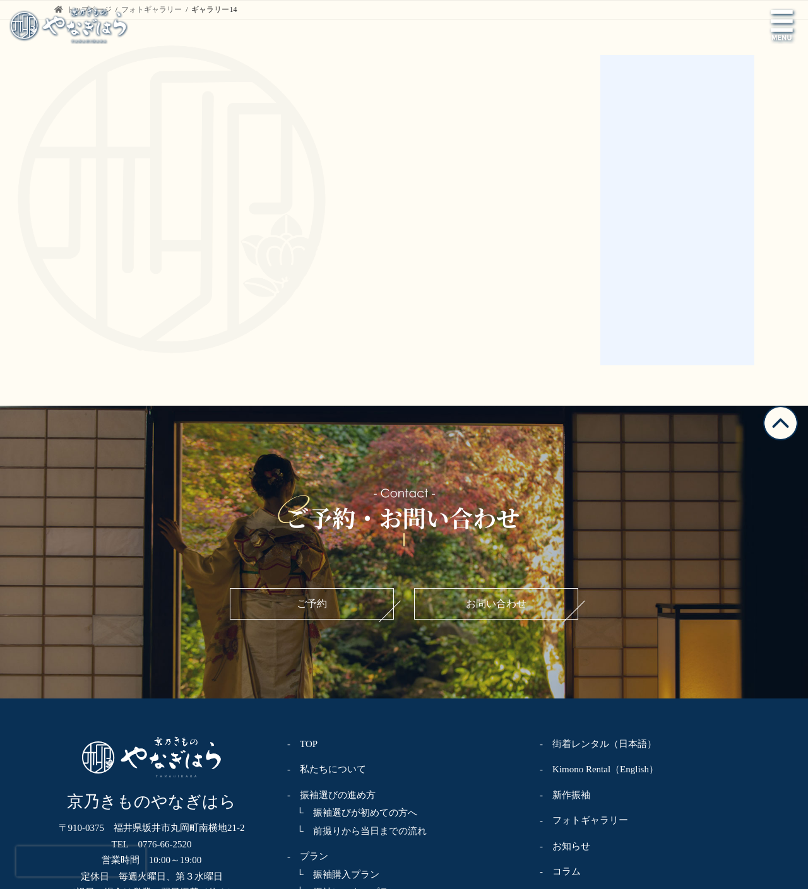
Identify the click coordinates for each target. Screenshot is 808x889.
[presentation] (81, 861)
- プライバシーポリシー (593, 705)
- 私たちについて (326, 577)
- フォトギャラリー (584, 628)
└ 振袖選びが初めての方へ (352, 620)
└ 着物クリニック (333, 790)
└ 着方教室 (319, 808)
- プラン (307, 664)
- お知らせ (565, 654)
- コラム (560, 679)
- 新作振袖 (565, 603)
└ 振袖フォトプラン (338, 736)
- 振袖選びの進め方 (331, 603)
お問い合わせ (496, 411)
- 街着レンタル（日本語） (598, 551)
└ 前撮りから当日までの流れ (357, 638)
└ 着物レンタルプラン (342, 772)
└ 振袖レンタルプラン (342, 700)
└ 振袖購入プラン (333, 682)
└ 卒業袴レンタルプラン (347, 754)
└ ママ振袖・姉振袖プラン (352, 718)
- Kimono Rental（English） (599, 577)
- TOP (302, 551)
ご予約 (312, 411)
